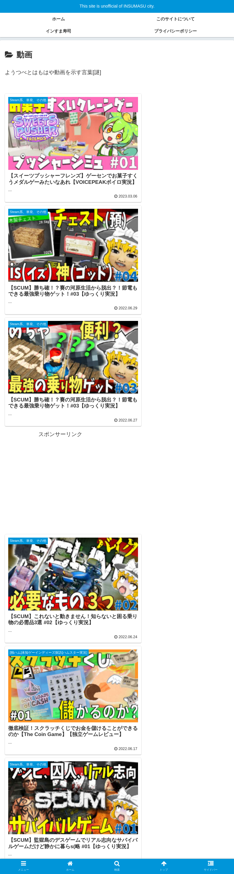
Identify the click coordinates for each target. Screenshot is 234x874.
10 (142, 750)
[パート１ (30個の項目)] (168, 815)
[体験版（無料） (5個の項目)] (210, 825)
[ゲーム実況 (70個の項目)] (112, 815)
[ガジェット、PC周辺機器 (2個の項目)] (153, 835)
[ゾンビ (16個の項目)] (94, 825)
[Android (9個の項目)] (143, 825)
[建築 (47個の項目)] (141, 815)
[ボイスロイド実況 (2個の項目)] (69, 835)
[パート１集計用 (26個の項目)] (24, 825)
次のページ (117, 725)
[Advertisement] (173, 249)
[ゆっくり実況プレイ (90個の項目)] (29, 815)
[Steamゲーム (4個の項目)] (24, 835)
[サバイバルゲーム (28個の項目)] (206, 815)
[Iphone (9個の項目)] (118, 825)
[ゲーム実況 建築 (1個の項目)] (207, 835)
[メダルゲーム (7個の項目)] (173, 825)
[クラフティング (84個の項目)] (75, 815)
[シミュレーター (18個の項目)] (63, 825)
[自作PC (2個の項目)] (108, 835)
